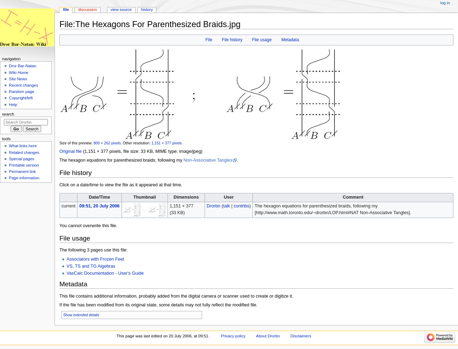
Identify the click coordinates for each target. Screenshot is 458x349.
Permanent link (22, 171)
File (208, 39)
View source (121, 9)
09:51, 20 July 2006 (99, 206)
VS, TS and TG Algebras (91, 266)
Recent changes (23, 85)
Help (13, 104)
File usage (262, 39)
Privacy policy (233, 336)
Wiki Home (18, 72)
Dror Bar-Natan (22, 66)
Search (8, 114)
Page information (24, 178)
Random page (21, 91)
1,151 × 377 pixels (166, 143)
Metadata (290, 39)
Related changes (24, 152)
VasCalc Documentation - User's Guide (105, 273)
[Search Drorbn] (26, 122)
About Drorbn (268, 336)
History (147, 9)
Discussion (87, 9)
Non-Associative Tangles (207, 160)
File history (232, 39)
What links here (23, 146)
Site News (18, 79)
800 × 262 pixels (107, 143)
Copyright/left (20, 98)
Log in (445, 3)
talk (226, 206)
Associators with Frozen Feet (95, 259)
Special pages (21, 159)
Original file (70, 151)
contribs (241, 206)
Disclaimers (300, 336)
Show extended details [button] (81, 315)
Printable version (24, 165)
